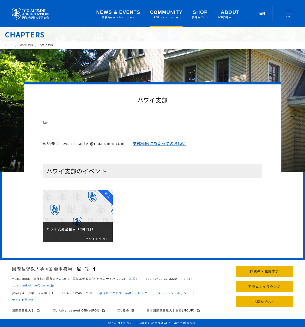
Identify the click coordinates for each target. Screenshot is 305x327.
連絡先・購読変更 (264, 271)
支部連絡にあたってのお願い (159, 143)
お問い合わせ (264, 301)
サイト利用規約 (23, 299)
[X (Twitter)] (87, 269)
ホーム (9, 45)
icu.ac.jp (33, 285)
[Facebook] (94, 269)
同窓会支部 (26, 45)
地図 (132, 278)
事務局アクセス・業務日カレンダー (125, 293)
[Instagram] (79, 269)
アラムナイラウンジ (264, 286)
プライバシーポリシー (174, 293)
